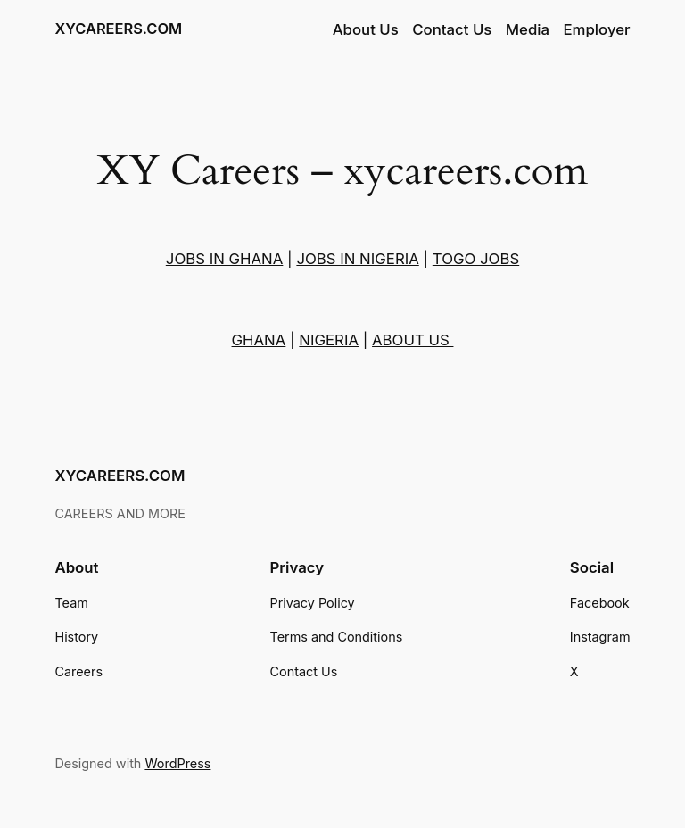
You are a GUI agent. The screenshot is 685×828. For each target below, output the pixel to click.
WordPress (177, 763)
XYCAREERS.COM (118, 28)
